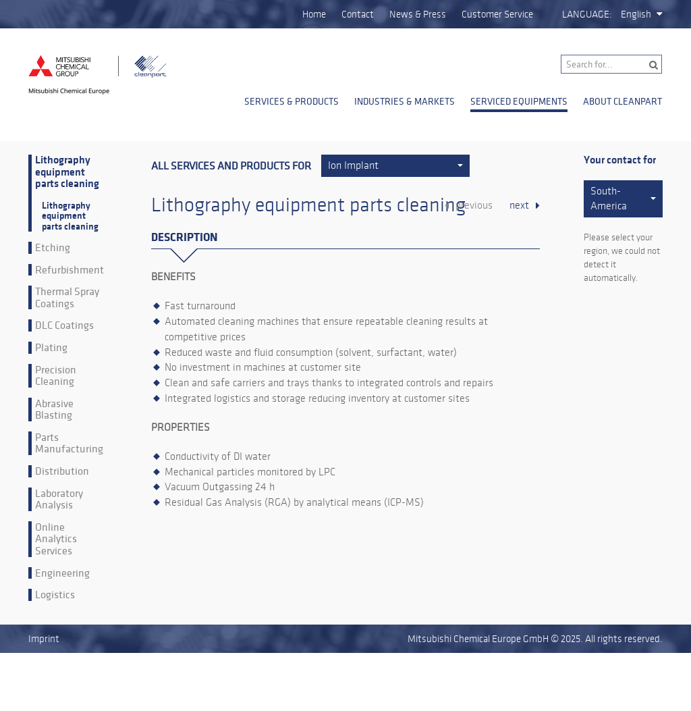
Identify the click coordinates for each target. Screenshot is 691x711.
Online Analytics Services (56, 539)
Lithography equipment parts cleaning (67, 172)
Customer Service (497, 14)
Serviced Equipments (519, 101)
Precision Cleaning (55, 376)
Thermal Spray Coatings (67, 297)
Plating (51, 348)
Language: (587, 14)
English (636, 14)
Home (314, 14)
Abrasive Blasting (54, 409)
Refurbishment (69, 270)
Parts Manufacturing (69, 443)
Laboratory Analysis (59, 499)
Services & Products (291, 101)
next (519, 205)
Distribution (62, 471)
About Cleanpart (622, 101)
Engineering (62, 573)
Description (184, 237)
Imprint (43, 638)
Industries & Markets (404, 101)
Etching (52, 248)
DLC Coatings (64, 325)
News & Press (417, 14)
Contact (357, 14)
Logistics (55, 595)
